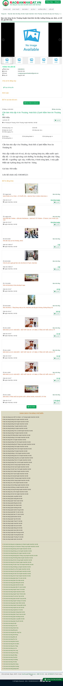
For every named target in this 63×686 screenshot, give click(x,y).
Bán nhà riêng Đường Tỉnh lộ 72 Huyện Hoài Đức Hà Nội (16, 460)
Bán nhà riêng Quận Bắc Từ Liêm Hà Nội (12, 512)
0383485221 (21, 69)
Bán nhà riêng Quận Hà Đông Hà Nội (11, 507)
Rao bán (10, 13)
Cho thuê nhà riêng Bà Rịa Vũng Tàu (11, 632)
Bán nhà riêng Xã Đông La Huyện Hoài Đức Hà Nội (15, 487)
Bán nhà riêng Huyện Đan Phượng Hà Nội (13, 532)
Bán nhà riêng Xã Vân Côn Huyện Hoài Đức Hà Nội (15, 494)
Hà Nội (23, 13)
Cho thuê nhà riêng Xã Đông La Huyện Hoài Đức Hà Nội (16, 566)
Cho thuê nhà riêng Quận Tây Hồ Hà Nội (12, 621)
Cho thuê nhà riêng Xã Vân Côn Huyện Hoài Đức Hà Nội (16, 573)
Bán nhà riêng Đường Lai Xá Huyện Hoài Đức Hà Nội (15, 437)
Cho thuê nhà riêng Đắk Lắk (9, 637)
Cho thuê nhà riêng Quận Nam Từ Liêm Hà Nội (14, 578)
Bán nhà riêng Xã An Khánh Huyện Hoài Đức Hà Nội (15, 471)
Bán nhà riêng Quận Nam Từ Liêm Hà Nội (13, 514)
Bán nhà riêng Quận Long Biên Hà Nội (12, 496)
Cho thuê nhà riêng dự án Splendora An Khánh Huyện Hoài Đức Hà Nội (20, 544)
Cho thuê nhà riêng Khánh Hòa (10, 627)
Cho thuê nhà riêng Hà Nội (9, 623)
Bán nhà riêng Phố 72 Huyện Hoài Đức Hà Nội (14, 439)
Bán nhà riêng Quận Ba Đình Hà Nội (11, 516)
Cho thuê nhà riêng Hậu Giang (10, 652)
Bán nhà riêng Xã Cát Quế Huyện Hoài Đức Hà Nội (15, 476)
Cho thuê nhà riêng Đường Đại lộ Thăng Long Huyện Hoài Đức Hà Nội (19, 555)
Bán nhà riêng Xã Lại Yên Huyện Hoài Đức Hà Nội (15, 491)
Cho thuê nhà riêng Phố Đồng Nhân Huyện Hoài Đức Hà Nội (17, 557)
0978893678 (51, 674)
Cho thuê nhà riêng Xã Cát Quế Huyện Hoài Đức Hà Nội (16, 571)
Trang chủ (7, 9)
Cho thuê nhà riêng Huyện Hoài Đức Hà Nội (13, 591)
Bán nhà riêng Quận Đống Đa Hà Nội (11, 503)
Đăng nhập (49, 2)
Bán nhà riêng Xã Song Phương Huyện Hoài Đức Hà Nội (16, 489)
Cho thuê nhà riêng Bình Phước (10, 641)
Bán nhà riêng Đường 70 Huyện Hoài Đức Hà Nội (14, 433)
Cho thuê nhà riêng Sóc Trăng (10, 646)
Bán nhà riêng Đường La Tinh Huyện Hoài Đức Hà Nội (16, 453)
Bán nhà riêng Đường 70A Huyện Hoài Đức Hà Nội (15, 446)
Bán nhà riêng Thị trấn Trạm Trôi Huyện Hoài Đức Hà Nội (16, 469)
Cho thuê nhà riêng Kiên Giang (10, 664)
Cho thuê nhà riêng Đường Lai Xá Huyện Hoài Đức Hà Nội (17, 551)
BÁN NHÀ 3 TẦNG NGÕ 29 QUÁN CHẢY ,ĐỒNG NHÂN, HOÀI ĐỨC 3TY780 (24, 396)
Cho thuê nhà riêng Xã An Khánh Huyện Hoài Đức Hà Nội (16, 562)
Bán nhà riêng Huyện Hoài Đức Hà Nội (12, 523)
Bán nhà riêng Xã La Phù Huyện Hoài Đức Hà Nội (15, 482)
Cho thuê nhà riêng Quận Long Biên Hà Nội (13, 618)
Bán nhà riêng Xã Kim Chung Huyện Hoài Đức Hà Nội (15, 464)
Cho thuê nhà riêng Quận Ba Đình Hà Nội (12, 585)
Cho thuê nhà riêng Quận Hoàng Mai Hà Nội (13, 612)
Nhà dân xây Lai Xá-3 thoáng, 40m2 (13, 240)
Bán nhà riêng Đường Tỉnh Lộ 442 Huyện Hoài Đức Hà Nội (17, 462)
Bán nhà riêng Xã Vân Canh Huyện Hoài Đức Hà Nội (15, 467)
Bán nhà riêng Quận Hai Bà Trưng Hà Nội (13, 509)
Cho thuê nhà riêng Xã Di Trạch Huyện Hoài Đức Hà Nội (16, 575)
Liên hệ (51, 9)
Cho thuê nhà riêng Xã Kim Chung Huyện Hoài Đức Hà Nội (17, 560)
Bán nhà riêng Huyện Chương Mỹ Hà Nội (12, 534)
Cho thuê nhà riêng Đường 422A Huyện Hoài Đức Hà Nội (16, 548)
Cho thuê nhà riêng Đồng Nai (10, 630)
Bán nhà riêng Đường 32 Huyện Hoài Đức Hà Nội (14, 428)
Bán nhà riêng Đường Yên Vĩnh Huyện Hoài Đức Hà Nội (16, 442)
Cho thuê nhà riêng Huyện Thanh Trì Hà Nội (13, 589)
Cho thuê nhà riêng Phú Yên (9, 639)
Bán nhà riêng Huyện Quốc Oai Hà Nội (12, 539)
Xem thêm (31, 406)
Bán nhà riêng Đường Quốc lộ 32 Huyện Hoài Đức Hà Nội (17, 455)
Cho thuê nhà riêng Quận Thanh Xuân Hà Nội (13, 614)
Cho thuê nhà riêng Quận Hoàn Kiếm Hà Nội (13, 603)
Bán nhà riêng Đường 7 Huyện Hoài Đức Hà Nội (14, 426)
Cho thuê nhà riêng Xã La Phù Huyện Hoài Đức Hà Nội (16, 569)
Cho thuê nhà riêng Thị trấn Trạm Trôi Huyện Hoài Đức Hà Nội (17, 564)
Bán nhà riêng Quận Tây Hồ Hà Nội (11, 519)
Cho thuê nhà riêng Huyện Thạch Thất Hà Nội (13, 594)
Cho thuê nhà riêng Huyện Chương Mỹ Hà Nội (14, 605)
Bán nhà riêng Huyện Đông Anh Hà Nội (12, 528)
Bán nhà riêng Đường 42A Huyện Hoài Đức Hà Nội (15, 419)
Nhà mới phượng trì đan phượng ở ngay (14, 285)
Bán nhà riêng (16, 13)
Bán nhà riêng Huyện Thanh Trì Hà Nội (12, 521)
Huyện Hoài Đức (29, 13)
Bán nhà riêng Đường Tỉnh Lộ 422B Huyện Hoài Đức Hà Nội (17, 430)
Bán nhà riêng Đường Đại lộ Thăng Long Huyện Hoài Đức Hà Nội (18, 444)
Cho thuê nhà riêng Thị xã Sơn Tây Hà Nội (13, 596)
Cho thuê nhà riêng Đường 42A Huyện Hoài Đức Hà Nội (16, 553)
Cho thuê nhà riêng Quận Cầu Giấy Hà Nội (13, 580)
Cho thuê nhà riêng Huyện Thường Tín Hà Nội (14, 600)
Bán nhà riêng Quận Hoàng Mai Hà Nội (12, 498)
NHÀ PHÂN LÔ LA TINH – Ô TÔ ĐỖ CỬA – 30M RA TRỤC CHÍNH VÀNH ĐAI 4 (25, 196)
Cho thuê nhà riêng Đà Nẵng (9, 655)
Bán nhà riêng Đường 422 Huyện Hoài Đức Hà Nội (15, 424)
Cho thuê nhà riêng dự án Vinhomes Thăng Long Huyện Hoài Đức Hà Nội (20, 546)
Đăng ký (57, 2)
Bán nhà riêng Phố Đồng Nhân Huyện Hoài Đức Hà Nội (16, 435)
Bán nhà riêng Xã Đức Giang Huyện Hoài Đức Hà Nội (15, 480)
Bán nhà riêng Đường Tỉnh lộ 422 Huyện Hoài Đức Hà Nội (17, 448)
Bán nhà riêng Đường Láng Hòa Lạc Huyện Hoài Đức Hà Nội (17, 457)
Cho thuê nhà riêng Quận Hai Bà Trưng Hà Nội (14, 598)
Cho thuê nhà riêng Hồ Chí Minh (10, 643)
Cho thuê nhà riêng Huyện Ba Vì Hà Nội (12, 609)
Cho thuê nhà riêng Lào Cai (9, 648)
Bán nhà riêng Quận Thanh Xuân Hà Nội (12, 500)
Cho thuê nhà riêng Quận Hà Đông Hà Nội (13, 616)
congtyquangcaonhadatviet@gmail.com (28, 73)
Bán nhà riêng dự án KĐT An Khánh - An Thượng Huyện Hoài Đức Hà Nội (20, 417)
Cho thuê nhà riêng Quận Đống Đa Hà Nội (13, 582)
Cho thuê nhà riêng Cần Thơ (9, 625)
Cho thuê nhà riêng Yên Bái (9, 661)
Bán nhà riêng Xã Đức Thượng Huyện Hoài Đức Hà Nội (16, 478)
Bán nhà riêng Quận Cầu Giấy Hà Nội (12, 505)
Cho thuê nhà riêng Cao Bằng (10, 659)
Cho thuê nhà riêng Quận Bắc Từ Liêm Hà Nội (14, 587)
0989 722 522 (40, 674)
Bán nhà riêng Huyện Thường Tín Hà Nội (12, 537)
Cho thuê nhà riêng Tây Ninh (9, 657)
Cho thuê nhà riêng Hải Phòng (10, 634)
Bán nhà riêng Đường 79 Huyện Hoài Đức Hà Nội (14, 451)
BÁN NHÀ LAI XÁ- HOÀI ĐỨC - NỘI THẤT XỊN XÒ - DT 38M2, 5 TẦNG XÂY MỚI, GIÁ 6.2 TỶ (29, 329)
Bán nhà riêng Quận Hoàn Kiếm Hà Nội (12, 530)
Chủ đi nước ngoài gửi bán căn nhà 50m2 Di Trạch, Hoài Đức (20, 263)
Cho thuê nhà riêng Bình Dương (10, 666)
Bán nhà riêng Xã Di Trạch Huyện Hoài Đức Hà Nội (15, 473)
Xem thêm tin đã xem (31, 103)
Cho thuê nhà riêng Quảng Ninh (10, 668)
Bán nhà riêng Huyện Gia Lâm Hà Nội (12, 525)
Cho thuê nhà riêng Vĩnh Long (10, 650)
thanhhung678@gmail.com (29, 674)
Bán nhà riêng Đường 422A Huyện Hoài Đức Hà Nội (15, 421)
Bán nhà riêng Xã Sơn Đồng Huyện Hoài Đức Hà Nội (15, 485)
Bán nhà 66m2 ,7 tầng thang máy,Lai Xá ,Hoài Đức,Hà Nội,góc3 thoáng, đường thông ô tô (28, 307)
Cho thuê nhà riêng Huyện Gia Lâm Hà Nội (13, 607)
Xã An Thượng (38, 13)
